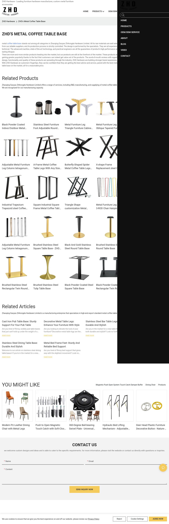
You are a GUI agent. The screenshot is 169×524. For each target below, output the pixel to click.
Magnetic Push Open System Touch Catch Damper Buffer (119, 385)
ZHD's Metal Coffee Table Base (31, 21)
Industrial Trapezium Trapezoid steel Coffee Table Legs (14, 206)
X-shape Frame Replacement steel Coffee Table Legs (109, 166)
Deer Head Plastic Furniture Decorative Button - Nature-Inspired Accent (150, 427)
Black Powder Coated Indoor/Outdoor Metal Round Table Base (13, 126)
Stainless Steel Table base (142, 50)
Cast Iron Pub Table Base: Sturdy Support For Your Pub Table (19, 323)
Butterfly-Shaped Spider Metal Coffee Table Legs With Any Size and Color (77, 166)
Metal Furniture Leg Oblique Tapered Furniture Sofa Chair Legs (109, 126)
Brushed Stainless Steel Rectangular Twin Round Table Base (15, 286)
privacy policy (93, 519)
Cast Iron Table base (140, 46)
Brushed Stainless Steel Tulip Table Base (45, 286)
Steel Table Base (139, 54)
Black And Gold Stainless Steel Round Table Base (78, 246)
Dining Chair (150, 385)
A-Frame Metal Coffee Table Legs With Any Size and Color (46, 166)
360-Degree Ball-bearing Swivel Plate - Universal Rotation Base (81, 427)
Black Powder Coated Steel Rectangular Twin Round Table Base (110, 286)
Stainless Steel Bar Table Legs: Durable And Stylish (102, 323)
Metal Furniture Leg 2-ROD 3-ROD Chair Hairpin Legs (110, 206)
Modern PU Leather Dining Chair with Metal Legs (16, 427)
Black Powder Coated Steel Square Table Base (79, 286)
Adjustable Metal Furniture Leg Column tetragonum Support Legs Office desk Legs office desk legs (16, 246)
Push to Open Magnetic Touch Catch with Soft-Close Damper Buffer (51, 427)
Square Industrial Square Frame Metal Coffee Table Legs (47, 206)
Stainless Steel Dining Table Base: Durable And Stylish (20, 345)
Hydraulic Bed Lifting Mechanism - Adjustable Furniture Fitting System (115, 427)
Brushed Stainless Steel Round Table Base (108, 246)
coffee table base (14, 43)
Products (162, 385)
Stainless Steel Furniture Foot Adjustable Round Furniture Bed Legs (46, 126)
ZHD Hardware (8, 21)
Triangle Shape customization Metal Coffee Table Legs (75, 206)
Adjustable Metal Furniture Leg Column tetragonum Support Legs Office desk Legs (16, 166)
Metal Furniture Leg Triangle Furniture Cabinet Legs (78, 126)
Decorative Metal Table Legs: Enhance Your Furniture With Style (61, 323)
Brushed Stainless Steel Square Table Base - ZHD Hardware (46, 246)
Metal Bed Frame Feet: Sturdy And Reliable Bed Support (62, 345)
